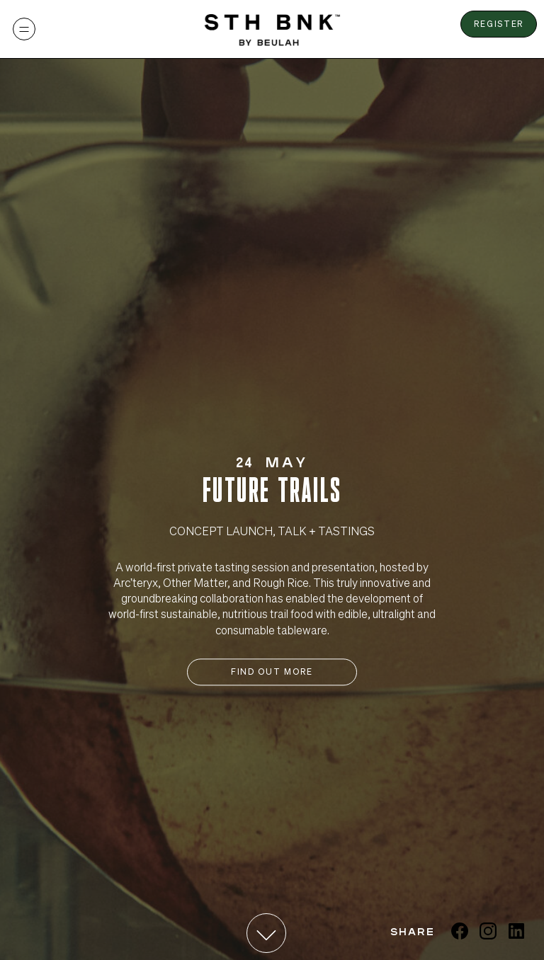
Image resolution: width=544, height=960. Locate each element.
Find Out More (272, 671)
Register (499, 23)
